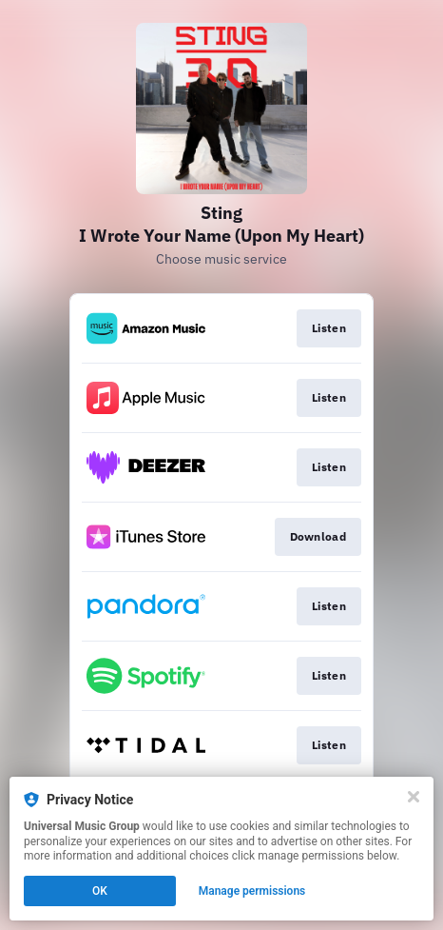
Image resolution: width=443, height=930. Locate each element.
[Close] (413, 797)
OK (99, 891)
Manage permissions (252, 891)
